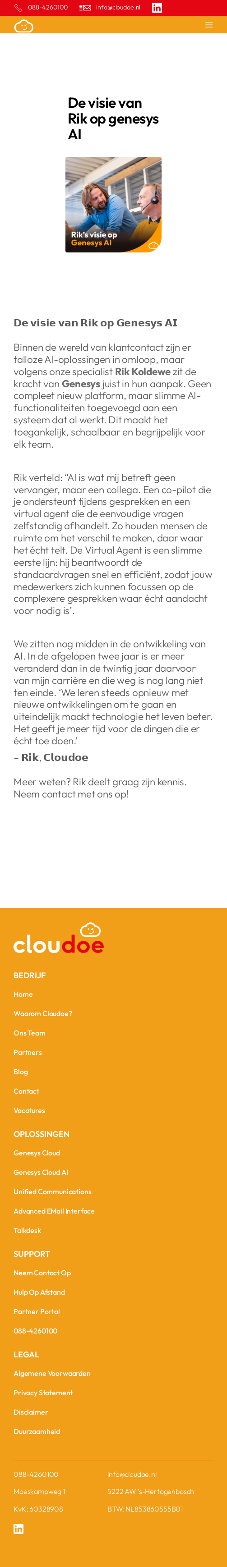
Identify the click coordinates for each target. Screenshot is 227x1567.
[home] (59, 25)
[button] (204, 25)
